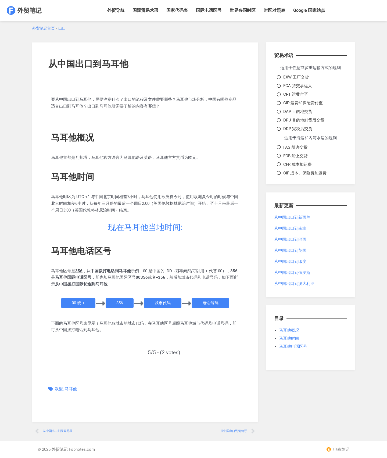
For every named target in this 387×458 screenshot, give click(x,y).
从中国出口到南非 (290, 228)
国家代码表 (177, 10)
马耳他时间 (289, 338)
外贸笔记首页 (43, 28)
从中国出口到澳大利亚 (294, 283)
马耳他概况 (289, 330)
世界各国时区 (243, 10)
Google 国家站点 (309, 10)
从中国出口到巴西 (290, 239)
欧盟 (59, 389)
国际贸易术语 (145, 10)
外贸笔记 (60, 449)
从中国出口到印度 (290, 261)
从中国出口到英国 (290, 250)
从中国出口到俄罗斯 (292, 272)
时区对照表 (274, 10)
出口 (62, 28)
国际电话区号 (209, 10)
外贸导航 (115, 10)
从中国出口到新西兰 (292, 217)
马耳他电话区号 (293, 346)
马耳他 (71, 389)
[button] (78, 303)
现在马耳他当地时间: (145, 227)
